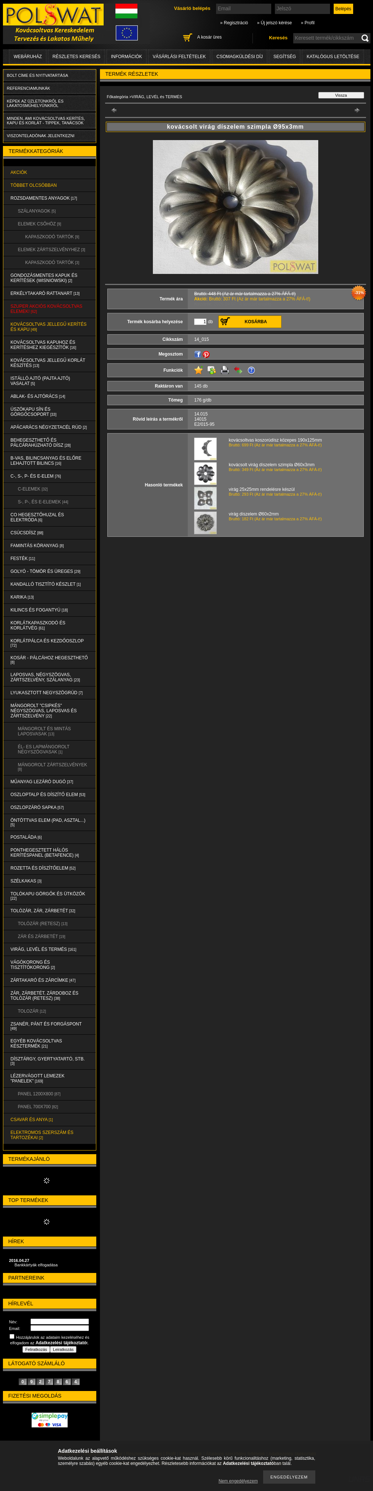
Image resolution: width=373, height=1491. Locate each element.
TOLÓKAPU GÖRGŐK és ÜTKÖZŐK (48, 895)
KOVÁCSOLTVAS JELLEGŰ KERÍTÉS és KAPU (49, 327)
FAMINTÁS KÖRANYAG (37, 545)
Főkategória (117, 96)
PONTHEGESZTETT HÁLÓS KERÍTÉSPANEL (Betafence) (45, 853)
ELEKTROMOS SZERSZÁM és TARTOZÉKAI (42, 1135)
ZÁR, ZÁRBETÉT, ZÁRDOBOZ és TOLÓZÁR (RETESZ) (45, 996)
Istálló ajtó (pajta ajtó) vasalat (40, 381)
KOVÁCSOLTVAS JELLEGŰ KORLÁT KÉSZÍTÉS (48, 363)
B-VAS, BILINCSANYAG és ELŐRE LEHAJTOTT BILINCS (46, 461)
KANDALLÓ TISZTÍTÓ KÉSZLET (46, 584)
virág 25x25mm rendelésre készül (262, 489)
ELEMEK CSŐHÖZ (39, 223)
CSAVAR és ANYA (32, 1119)
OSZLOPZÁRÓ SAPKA (37, 807)
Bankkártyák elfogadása (36, 1265)
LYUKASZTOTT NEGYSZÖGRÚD (47, 692)
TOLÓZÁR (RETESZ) (43, 923)
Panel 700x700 (38, 1106)
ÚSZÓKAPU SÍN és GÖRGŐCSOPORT (34, 412)
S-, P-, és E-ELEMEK (43, 501)
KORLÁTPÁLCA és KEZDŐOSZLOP (47, 643)
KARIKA (22, 597)
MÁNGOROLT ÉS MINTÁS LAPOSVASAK (44, 731)
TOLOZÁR (32, 1011)
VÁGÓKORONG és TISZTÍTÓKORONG (33, 965)
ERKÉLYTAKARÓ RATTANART (45, 293)
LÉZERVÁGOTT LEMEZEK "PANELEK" (38, 1078)
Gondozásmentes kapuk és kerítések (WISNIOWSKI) (44, 278)
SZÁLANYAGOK (37, 211)
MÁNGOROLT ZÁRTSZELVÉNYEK (52, 766)
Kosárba (256, 321)
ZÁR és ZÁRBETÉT (41, 936)
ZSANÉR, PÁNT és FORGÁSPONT (46, 1026)
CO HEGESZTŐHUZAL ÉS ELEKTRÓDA (37, 517)
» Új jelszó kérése (274, 22)
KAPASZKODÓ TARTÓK (52, 236)
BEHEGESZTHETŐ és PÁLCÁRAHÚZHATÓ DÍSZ (41, 443)
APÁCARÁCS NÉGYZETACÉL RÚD (49, 427)
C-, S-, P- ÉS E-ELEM (36, 476)
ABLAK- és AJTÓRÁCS (38, 396)
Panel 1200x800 (39, 1093)
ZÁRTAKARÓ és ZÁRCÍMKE (43, 980)
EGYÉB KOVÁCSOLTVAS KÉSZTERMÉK (36, 1043)
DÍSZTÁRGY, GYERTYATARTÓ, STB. (48, 1061)
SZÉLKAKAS (26, 881)
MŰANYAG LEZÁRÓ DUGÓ (42, 781)
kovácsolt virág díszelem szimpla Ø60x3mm (272, 464)
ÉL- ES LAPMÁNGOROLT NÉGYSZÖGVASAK (43, 749)
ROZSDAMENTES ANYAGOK (44, 198)
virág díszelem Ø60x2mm (254, 514)
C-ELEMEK (33, 489)
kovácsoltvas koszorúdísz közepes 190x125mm (275, 440)
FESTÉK (23, 558)
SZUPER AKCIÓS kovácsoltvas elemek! (47, 309)
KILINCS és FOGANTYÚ (39, 610)
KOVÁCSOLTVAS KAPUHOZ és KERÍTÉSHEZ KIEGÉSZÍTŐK (43, 345)
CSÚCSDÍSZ (27, 532)
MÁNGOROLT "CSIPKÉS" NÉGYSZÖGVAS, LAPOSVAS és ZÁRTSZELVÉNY (44, 710)
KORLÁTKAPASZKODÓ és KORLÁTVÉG (38, 625)
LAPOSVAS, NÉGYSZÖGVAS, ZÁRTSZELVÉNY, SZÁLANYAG (45, 677)
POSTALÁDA (26, 837)
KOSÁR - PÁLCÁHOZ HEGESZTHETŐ (49, 659)
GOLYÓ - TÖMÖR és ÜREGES (45, 571)
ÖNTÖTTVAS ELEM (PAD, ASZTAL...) (48, 822)
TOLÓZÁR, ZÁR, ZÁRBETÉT (43, 910)
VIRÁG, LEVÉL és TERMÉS (43, 949)
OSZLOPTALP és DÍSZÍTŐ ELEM (48, 794)
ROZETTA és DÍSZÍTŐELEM (43, 868)
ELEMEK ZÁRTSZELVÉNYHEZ (51, 249)
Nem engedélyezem (238, 1481)
